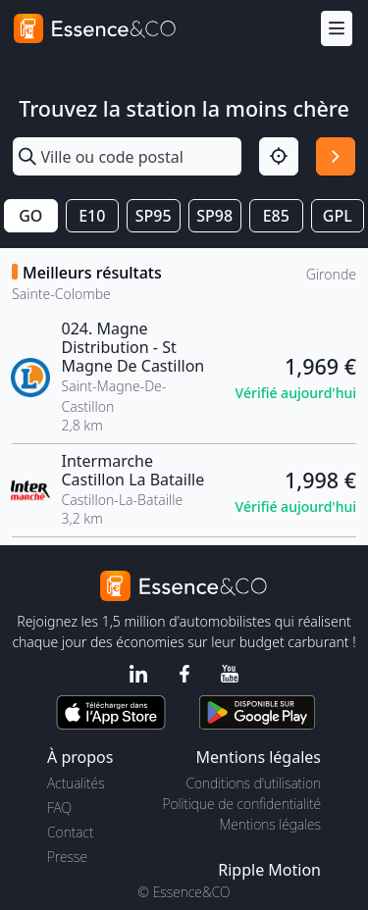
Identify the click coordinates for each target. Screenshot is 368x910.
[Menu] (336, 29)
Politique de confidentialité (242, 803)
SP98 (214, 216)
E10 (92, 216)
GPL (337, 216)
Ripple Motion (269, 870)
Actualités (76, 783)
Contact (70, 832)
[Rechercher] (335, 157)
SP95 (153, 216)
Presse (67, 856)
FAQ (59, 807)
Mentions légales (270, 824)
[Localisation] (278, 157)
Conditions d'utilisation (253, 783)
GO (30, 216)
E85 (276, 216)
